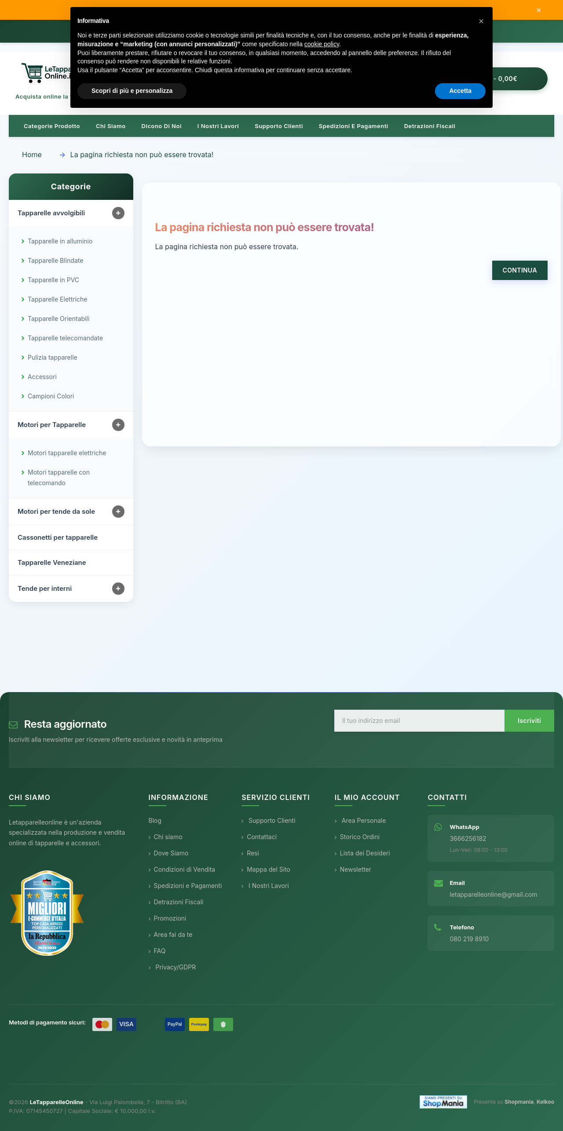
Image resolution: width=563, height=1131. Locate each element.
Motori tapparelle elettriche (67, 453)
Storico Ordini (357, 836)
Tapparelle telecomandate (65, 338)
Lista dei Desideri (362, 853)
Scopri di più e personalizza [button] (131, 90)
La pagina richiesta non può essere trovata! (142, 154)
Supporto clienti (279, 125)
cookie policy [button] (321, 44)
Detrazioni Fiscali (430, 125)
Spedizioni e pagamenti (353, 125)
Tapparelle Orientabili (58, 318)
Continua (520, 270)
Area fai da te (171, 934)
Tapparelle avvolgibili (51, 213)
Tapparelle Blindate (55, 260)
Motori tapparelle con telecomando (59, 477)
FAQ (157, 950)
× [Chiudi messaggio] (538, 10)
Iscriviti (529, 720)
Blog (155, 820)
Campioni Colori (51, 396)
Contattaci (259, 836)
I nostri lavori (218, 125)
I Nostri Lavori (265, 885)
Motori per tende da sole (56, 511)
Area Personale (360, 820)
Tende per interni (45, 588)
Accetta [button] (460, 90)
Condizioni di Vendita (182, 869)
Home (32, 154)
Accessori (42, 376)
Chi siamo (111, 125)
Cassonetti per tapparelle (58, 537)
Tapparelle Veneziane (52, 562)
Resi (250, 853)
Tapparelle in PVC (53, 280)
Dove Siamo (169, 853)
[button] (481, 21)
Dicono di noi (162, 125)
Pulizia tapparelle (52, 357)
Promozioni (167, 918)
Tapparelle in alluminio (60, 241)
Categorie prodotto (52, 125)
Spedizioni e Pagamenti (185, 885)
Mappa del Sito (265, 869)
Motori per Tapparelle (52, 424)
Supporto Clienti (268, 820)
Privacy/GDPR (172, 967)
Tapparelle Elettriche (57, 299)
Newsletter (353, 869)
